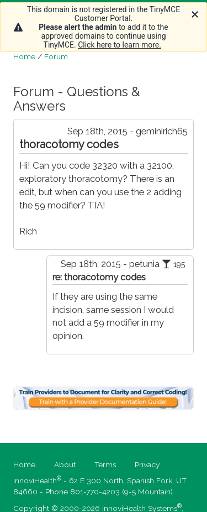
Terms (105, 464)
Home (24, 56)
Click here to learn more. (119, 44)
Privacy (147, 464)
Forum (56, 56)
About (65, 464)
